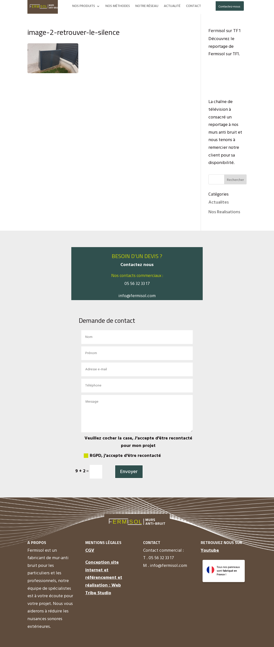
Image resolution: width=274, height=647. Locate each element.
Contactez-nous (229, 6)
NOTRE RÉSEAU (146, 6)
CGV (89, 550)
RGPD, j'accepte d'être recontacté (122, 455)
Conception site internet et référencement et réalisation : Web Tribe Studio (103, 577)
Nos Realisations (224, 212)
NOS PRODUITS (83, 6)
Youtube (210, 550)
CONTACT (193, 6)
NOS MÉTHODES (117, 6)
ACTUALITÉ (172, 6)
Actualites (218, 202)
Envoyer (129, 472)
